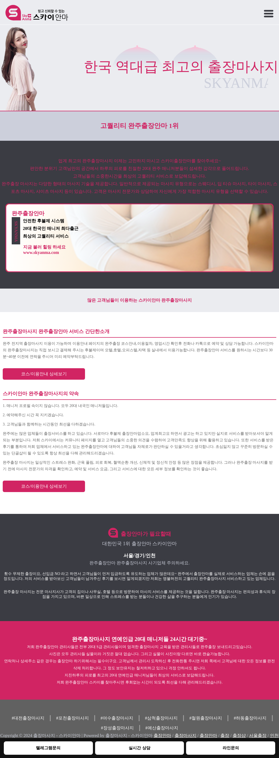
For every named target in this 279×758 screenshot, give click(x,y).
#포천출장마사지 (72, 718)
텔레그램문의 (48, 747)
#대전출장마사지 (28, 718)
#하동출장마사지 (250, 718)
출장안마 (162, 735)
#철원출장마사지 (205, 718)
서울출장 (257, 735)
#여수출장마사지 (117, 718)
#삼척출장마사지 (161, 718)
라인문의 (231, 747)
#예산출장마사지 (161, 728)
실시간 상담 (139, 747)
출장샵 (239, 735)
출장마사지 (185, 735)
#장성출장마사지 (117, 728)
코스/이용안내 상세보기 (44, 373)
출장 (224, 735)
